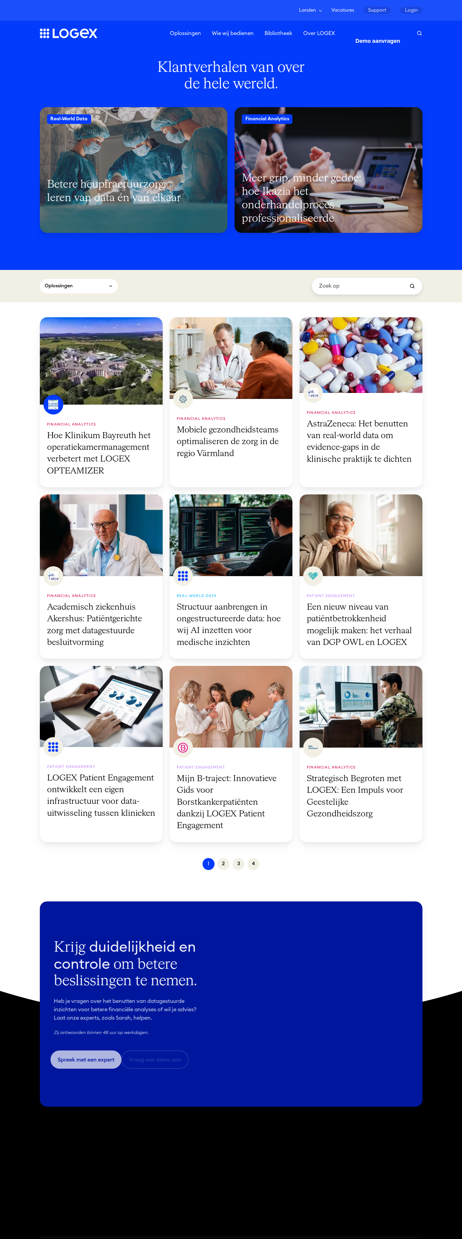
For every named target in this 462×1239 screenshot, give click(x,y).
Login (411, 10)
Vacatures (342, 10)
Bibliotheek (278, 34)
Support (377, 10)
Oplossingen (185, 34)
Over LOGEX (319, 34)
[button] (419, 34)
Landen (307, 10)
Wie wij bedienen (233, 34)
